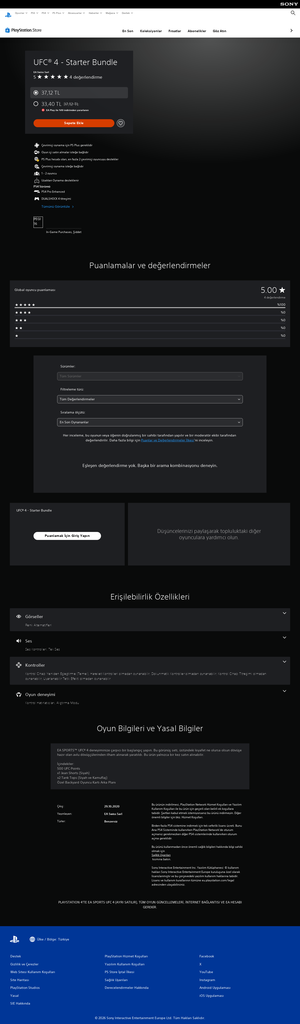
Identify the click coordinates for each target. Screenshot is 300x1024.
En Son (103, 26)
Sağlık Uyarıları (161, 850)
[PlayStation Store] (24, 25)
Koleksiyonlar (126, 26)
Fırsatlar (150, 26)
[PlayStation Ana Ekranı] (8, 13)
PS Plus (56, 13)
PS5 (33, 13)
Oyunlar (19, 13)
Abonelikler (172, 26)
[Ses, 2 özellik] (150, 639)
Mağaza (110, 13)
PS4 (43, 13)
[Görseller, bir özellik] (150, 615)
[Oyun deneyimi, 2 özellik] (150, 693)
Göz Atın (195, 26)
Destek (126, 13)
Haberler (94, 13)
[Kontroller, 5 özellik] (150, 666)
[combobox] (150, 372)
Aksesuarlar (75, 13)
